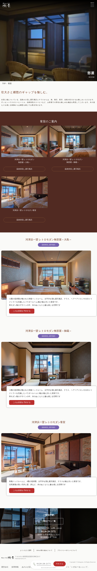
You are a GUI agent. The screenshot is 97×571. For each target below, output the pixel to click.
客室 (10, 83)
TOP (4, 83)
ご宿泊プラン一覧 (48, 521)
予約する (59, 564)
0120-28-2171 (44, 564)
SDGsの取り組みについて (44, 550)
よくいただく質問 (25, 550)
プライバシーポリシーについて (67, 550)
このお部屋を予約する (22, 311)
